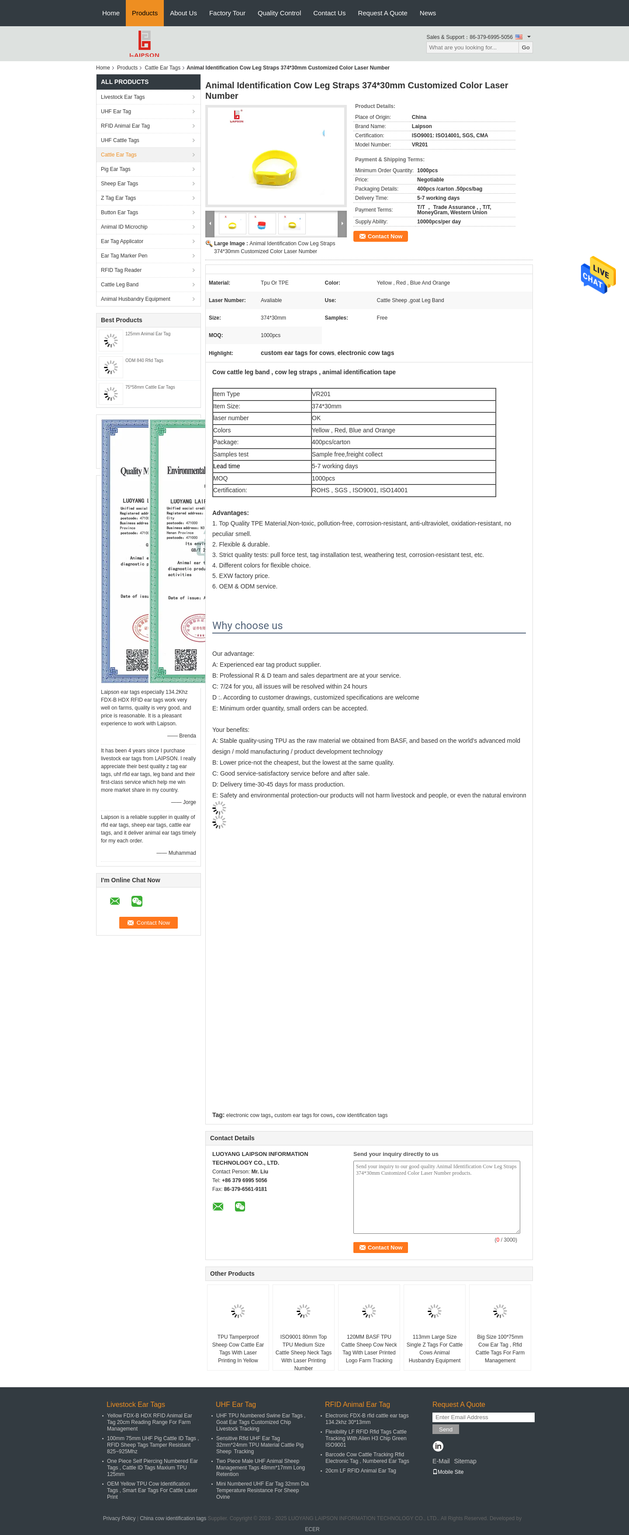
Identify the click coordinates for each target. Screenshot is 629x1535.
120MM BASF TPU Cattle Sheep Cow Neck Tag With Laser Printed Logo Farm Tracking (369, 1349)
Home (111, 13)
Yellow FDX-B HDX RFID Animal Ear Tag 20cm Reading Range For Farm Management (149, 1422)
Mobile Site (447, 1472)
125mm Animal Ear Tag (147, 333)
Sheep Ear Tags (119, 184)
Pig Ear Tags (116, 169)
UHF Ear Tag (116, 111)
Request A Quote (382, 13)
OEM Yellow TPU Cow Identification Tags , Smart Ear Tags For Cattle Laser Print (152, 1490)
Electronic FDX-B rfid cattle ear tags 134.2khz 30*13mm (367, 1419)
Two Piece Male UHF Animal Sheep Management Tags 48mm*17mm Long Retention (260, 1467)
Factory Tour (227, 13)
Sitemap (465, 1461)
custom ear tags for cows (303, 1115)
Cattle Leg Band (119, 285)
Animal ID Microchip (124, 227)
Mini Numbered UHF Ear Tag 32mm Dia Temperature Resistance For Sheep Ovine (262, 1490)
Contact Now (385, 236)
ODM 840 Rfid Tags (144, 360)
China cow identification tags (173, 1518)
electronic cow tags (248, 1115)
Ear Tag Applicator (122, 241)
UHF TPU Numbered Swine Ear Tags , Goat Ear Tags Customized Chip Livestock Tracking (260, 1422)
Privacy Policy (119, 1518)
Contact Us (329, 13)
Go (526, 47)
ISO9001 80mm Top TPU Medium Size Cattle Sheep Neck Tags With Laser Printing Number (304, 1352)
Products (145, 13)
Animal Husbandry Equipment (135, 299)
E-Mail (441, 1461)
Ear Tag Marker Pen (124, 256)
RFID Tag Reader (121, 270)
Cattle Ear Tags (162, 68)
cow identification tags (361, 1115)
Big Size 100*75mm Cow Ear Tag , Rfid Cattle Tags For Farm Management (500, 1349)
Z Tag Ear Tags (118, 198)
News (428, 13)
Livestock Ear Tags (123, 97)
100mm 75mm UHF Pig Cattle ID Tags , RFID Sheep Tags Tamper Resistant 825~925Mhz (153, 1445)
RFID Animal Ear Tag (125, 126)
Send (446, 1429)
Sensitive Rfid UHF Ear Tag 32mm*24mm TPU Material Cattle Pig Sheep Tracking (260, 1445)
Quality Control (279, 13)
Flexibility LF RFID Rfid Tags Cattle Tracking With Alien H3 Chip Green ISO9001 (366, 1438)
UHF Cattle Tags (120, 140)
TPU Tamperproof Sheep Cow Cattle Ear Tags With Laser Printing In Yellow (238, 1349)
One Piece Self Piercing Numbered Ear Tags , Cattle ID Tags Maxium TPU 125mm (152, 1467)
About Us (183, 13)
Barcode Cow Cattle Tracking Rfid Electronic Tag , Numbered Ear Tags (367, 1457)
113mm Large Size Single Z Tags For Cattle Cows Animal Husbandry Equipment (435, 1349)
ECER (312, 1529)
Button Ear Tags (119, 212)
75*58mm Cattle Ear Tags (150, 387)
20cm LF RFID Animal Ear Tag (360, 1471)
